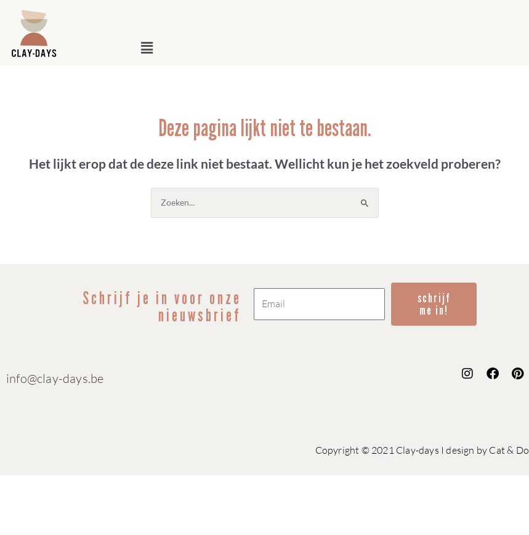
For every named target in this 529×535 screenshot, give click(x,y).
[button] (330, 47)
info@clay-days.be (54, 378)
